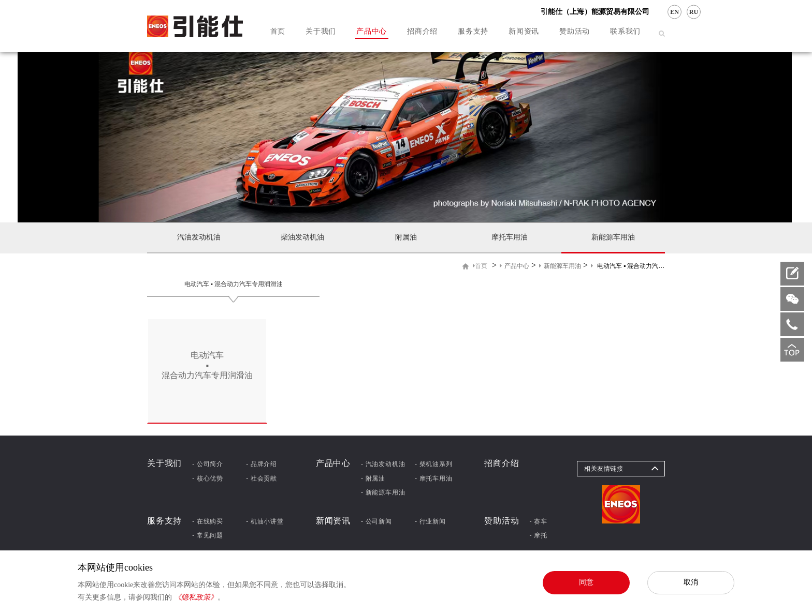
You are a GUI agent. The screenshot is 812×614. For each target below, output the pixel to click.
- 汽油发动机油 (383, 464)
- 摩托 (538, 535)
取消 (691, 582)
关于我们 (321, 31)
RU (693, 12)
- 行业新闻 (430, 521)
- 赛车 (538, 521)
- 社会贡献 (261, 478)
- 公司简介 (207, 464)
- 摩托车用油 (434, 478)
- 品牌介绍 (261, 464)
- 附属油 (373, 478)
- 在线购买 (207, 521)
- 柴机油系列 (434, 464)
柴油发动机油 (302, 237)
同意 (586, 582)
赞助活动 (574, 31)
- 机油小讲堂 (265, 521)
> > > (569, 266)
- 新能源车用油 (383, 492)
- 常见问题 (207, 535)
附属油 (406, 237)
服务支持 (473, 31)
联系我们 (625, 31)
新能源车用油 (613, 237)
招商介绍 (422, 31)
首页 (277, 31)
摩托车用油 (509, 237)
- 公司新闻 (376, 521)
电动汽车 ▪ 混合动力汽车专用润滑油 (233, 284)
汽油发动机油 (199, 237)
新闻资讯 (524, 31)
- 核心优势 (207, 478)
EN (674, 12)
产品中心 (371, 31)
